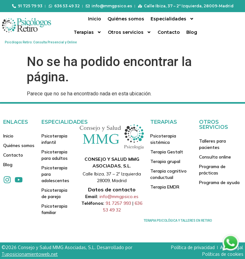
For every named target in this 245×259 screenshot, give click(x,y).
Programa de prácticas (212, 170)
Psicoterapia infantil (54, 139)
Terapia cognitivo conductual (168, 174)
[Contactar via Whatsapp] (230, 250)
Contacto (169, 32)
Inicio (94, 19)
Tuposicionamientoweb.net (30, 254)
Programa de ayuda (219, 182)
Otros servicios (129, 32)
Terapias (87, 32)
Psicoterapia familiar (54, 209)
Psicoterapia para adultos (54, 155)
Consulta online (215, 157)
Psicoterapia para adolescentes (55, 174)
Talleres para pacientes (212, 144)
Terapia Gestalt (166, 152)
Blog (191, 32)
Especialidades (172, 18)
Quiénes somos (126, 19)
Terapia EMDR (164, 187)
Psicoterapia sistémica (163, 139)
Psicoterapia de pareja (54, 193)
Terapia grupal (165, 161)
